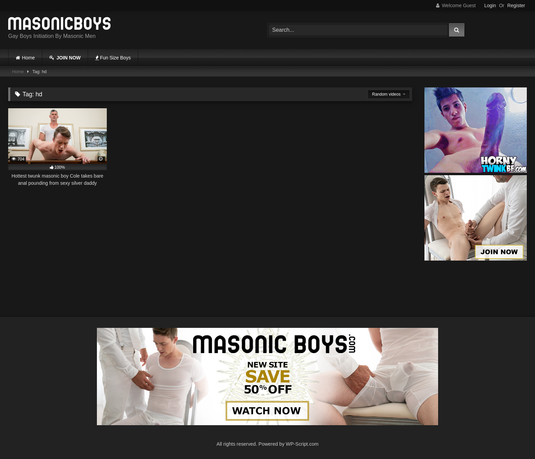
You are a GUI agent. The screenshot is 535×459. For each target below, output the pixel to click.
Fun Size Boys (113, 57)
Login (490, 5)
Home (28, 57)
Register (516, 5)
